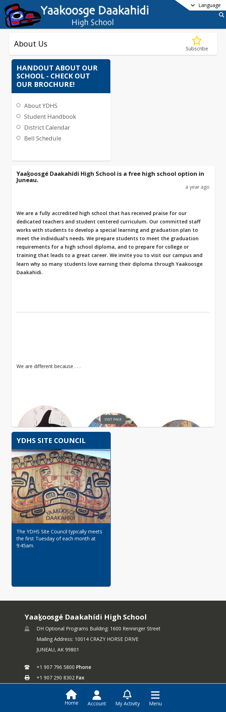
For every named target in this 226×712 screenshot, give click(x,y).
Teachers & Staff (149, 655)
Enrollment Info (148, 645)
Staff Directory (45, 645)
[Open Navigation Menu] (155, 698)
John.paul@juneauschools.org (70, 609)
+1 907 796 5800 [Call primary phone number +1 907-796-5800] (55, 588)
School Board (44, 634)
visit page (101, 353)
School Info (143, 634)
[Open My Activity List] (127, 698)
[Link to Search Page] (220, 15)
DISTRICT (41, 624)
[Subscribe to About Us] (197, 44)
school (141, 624)
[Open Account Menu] (97, 698)
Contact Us (42, 655)
